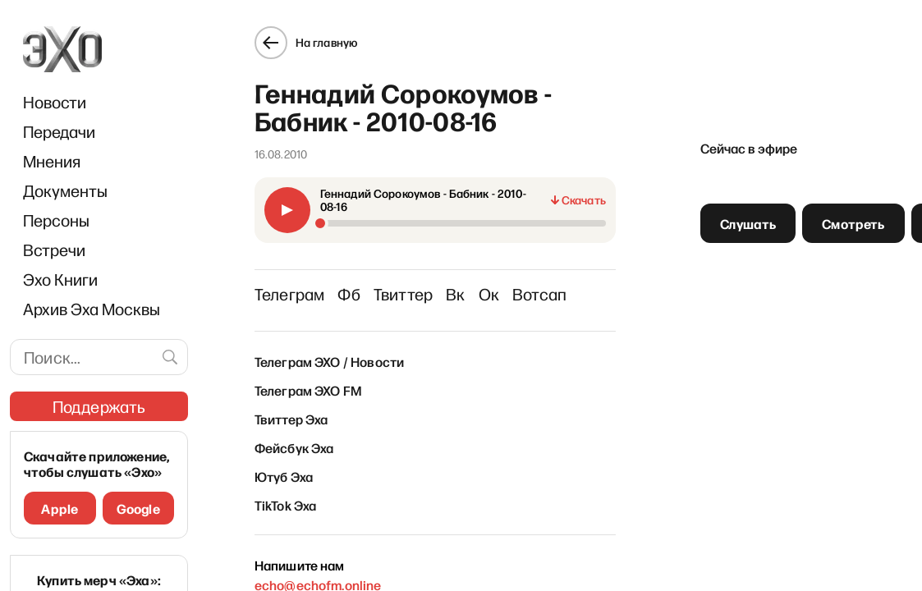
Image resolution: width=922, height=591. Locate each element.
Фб (348, 294)
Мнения (51, 161)
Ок (489, 294)
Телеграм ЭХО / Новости (330, 361)
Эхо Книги (60, 279)
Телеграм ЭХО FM (308, 390)
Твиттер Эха (291, 419)
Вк (455, 294)
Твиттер (403, 294)
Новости (54, 101)
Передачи (59, 131)
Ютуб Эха (284, 476)
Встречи (54, 249)
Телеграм (290, 294)
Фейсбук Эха (294, 447)
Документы (65, 190)
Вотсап (539, 294)
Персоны (56, 220)
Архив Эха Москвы (91, 308)
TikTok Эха (286, 505)
